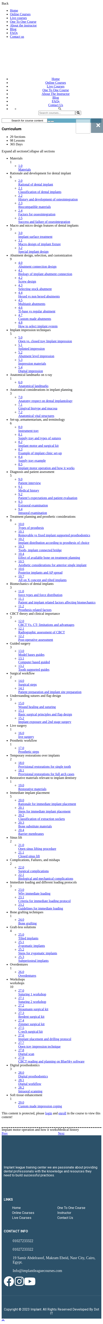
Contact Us (65, 1218)
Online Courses (20, 14)
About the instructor (23, 25)
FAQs (14, 33)
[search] (78, 113)
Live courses (18, 18)
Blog (13, 29)
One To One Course (23, 21)
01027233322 (22, 1241)
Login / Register (90, 43)
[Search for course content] (49, 121)
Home (14, 10)
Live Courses (21, 1218)
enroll (62, 1113)
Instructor (64, 1213)
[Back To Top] (3, 1320)
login (48, 1113)
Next (61, 1133)
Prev (5, 1133)
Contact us (17, 36)
